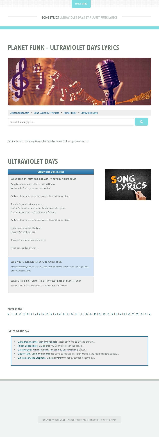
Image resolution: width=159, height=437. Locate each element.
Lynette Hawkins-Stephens (31, 357)
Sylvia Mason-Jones (28, 341)
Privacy (92, 419)
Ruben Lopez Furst (27, 345)
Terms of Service (107, 419)
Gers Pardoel (24, 349)
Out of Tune (24, 353)
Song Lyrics (50, 17)
